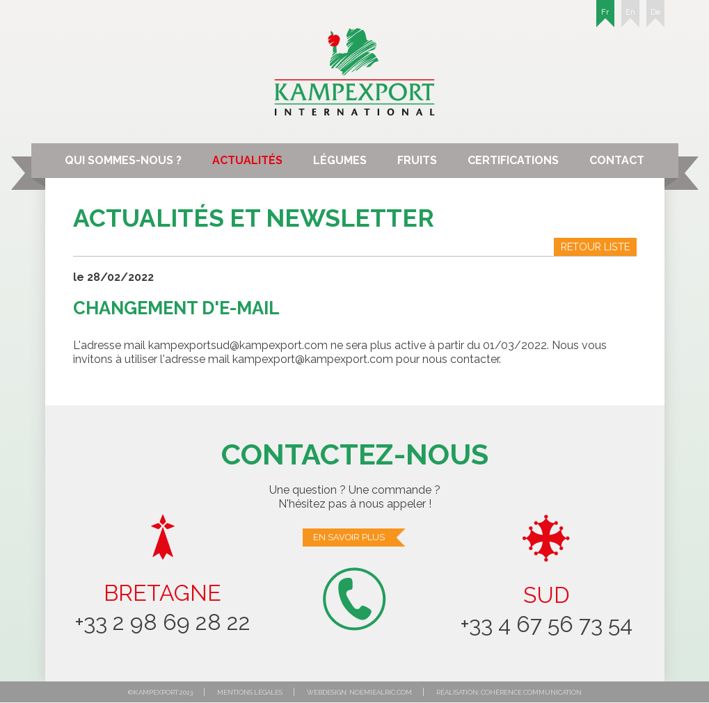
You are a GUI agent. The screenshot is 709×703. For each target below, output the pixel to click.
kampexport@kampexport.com (312, 359)
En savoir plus (360, 537)
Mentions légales (249, 692)
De (655, 17)
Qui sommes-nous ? (123, 160)
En (630, 17)
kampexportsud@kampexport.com (238, 345)
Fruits (417, 160)
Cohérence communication (531, 692)
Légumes (340, 160)
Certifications (513, 160)
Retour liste (595, 246)
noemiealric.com (380, 692)
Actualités (247, 160)
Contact (616, 160)
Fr (605, 17)
